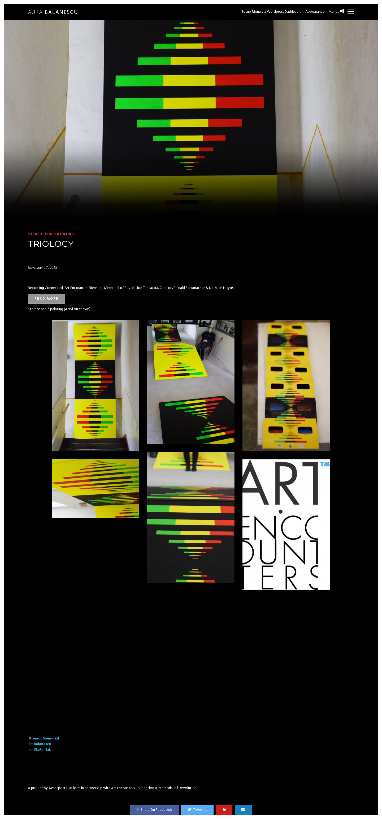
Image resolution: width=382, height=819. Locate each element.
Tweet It (197, 810)
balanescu (42, 744)
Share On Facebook (154, 810)
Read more (46, 299)
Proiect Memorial (44, 738)
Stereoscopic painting (51, 234)
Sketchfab (42, 749)
